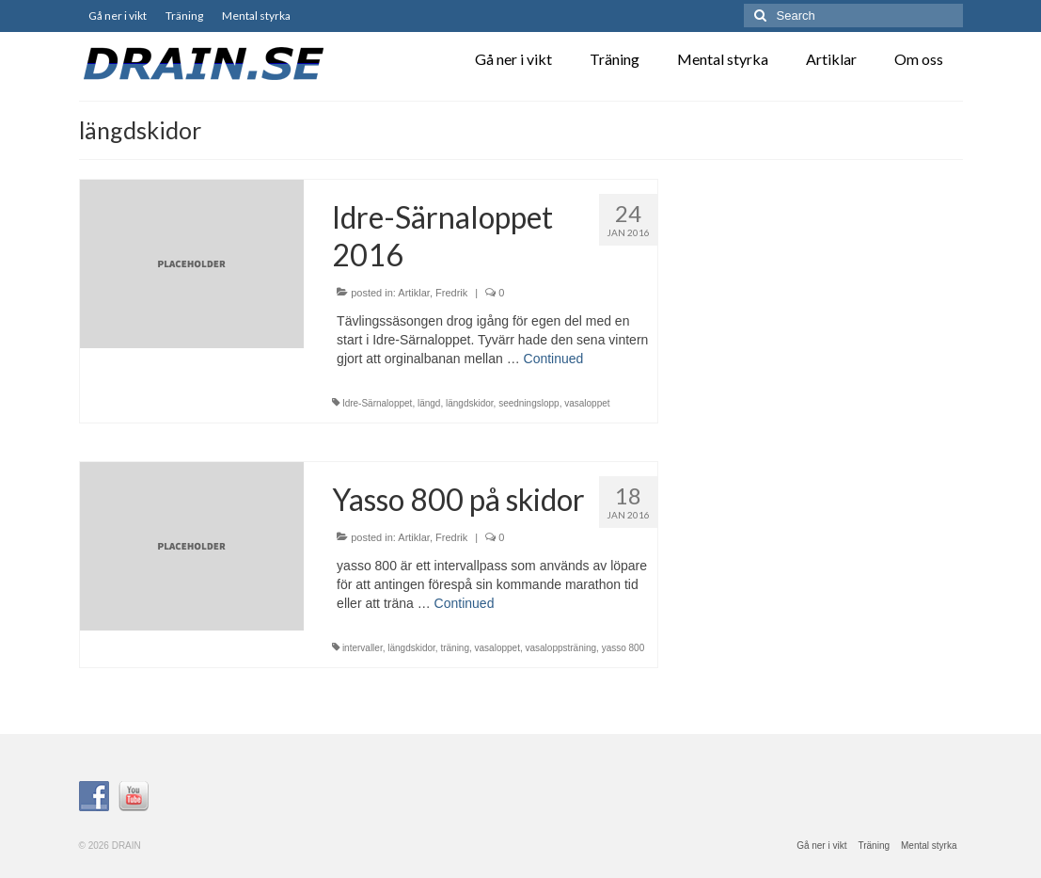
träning (454, 648)
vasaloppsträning (560, 648)
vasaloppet (586, 403)
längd (429, 403)
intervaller (362, 648)
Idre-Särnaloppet (377, 403)
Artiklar (414, 292)
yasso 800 (623, 648)
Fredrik (451, 292)
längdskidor (470, 403)
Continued (554, 358)
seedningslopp (529, 403)
